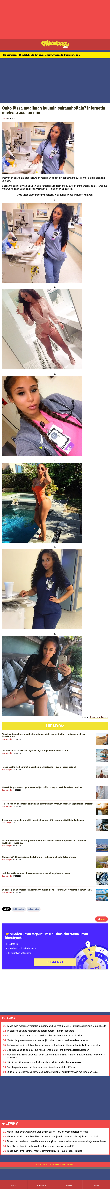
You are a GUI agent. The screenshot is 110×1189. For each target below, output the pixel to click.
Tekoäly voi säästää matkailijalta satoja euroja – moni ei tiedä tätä (35, 750)
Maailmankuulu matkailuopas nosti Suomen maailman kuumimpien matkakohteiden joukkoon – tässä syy (44, 841)
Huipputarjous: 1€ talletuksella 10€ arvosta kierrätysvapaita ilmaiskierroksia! (41, 55)
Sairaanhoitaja (33, 909)
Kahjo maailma (18, 909)
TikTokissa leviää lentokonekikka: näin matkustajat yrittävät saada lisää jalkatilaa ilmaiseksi (48, 803)
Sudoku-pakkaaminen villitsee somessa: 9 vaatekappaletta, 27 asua (36, 873)
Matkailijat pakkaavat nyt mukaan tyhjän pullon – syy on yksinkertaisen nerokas (42, 787)
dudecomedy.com (99, 717)
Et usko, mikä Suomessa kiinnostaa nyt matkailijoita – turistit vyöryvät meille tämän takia (47, 889)
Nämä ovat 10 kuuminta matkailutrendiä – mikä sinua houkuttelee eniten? (39, 857)
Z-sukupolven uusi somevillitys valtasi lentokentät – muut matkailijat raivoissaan (43, 820)
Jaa (101, 919)
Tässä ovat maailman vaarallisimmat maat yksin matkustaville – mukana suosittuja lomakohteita (43, 735)
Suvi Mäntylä (7, 739)
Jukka (4, 118)
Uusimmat (11, 1018)
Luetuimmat (12, 1123)
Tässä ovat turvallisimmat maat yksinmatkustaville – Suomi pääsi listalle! (39, 767)
